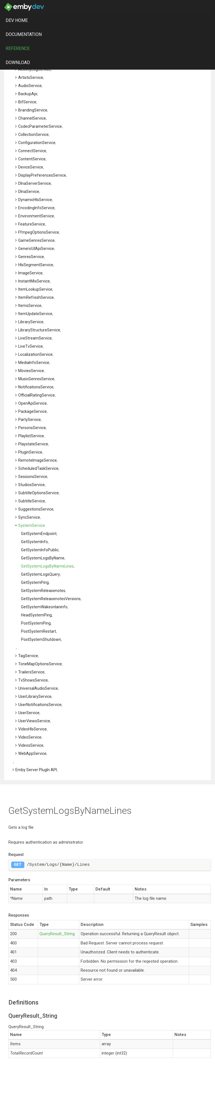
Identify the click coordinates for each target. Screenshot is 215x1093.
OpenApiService (32, 403)
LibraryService (30, 322)
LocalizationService (35, 354)
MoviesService (31, 370)
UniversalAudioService (38, 688)
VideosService (30, 745)
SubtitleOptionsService (38, 493)
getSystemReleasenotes (43, 590)
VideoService (29, 737)
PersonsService (32, 427)
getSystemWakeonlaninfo (44, 607)
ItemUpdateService (35, 313)
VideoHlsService (32, 729)
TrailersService (31, 672)
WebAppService (32, 753)
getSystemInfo (34, 541)
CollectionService (33, 134)
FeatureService (31, 224)
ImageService (30, 273)
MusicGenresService (36, 379)
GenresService (31, 256)
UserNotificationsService (40, 704)
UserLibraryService (35, 696)
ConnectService (32, 151)
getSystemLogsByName (42, 558)
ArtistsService (30, 77)
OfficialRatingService (36, 395)
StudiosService (31, 484)
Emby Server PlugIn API (36, 770)
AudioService (30, 85)
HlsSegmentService (35, 265)
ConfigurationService (36, 142)
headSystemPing (36, 615)
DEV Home (17, 20)
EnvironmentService (36, 216)
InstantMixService (34, 281)
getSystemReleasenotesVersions (51, 598)
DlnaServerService (34, 183)
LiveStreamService (35, 338)
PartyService (29, 419)
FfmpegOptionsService (38, 232)
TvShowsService (33, 680)
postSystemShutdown (41, 639)
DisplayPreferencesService (42, 175)
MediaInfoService (33, 362)
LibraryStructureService (39, 330)
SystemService (31, 525)
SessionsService (32, 476)
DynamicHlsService (35, 199)
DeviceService (30, 167)
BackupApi (27, 94)
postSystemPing (36, 623)
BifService (27, 102)
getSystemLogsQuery (40, 574)
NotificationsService (35, 387)
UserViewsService (34, 721)
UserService (28, 713)
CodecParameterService (40, 126)
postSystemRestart (38, 631)
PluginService (30, 452)
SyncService (29, 517)
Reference (18, 48)
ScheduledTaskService (38, 468)
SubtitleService (31, 501)
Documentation (24, 34)
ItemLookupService (35, 289)
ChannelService (32, 118)
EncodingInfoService (36, 208)
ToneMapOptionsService (40, 664)
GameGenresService (36, 240)
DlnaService (28, 191)
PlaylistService (31, 436)
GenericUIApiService (36, 248)
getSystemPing (35, 582)
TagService (28, 655)
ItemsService (29, 305)
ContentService (32, 159)
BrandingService (32, 110)
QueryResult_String (57, 933)
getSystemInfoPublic (40, 550)
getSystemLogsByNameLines (47, 566)
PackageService (32, 411)
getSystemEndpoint (39, 533)
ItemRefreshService (36, 297)
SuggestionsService (35, 509)
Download (18, 62)
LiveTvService (30, 346)
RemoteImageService (37, 460)
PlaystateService (33, 444)
